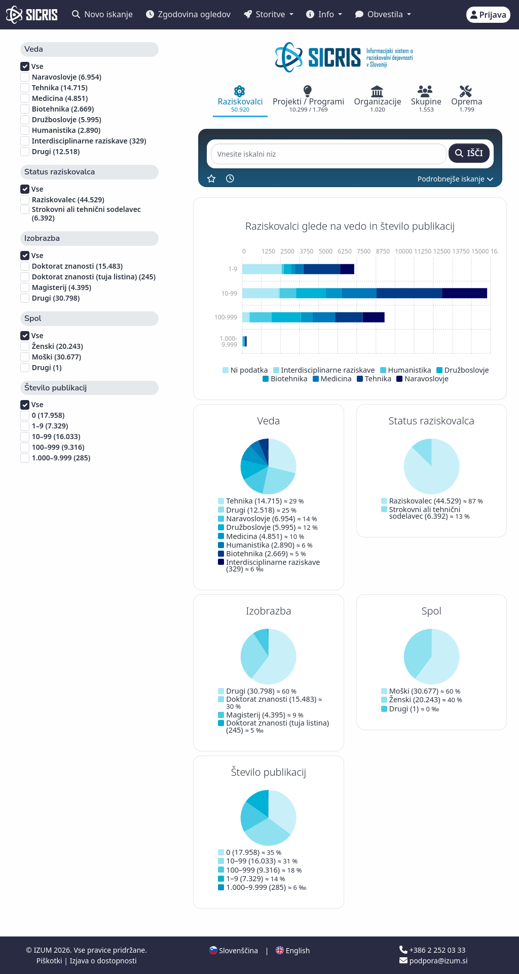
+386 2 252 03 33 (432, 950)
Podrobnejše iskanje (456, 179)
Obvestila (380, 14)
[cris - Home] (31, 15)
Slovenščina (233, 950)
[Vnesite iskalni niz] (329, 153)
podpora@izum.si (433, 960)
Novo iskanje (102, 14)
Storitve (265, 14)
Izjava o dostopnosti (103, 960)
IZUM (44, 950)
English (293, 950)
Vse (32, 66)
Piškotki (50, 960)
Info (321, 14)
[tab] (240, 100)
